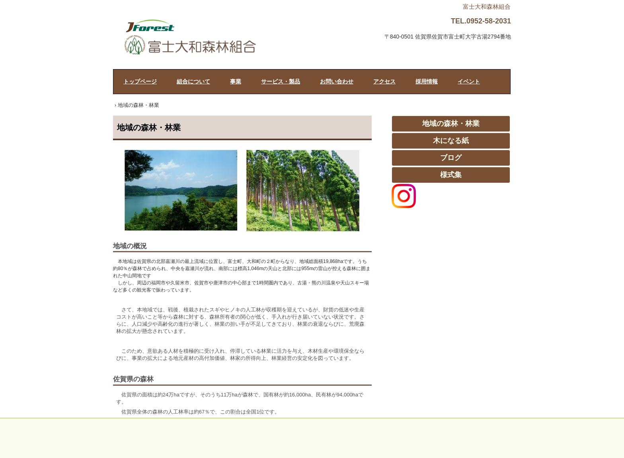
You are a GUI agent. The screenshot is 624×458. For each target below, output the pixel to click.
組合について (193, 81)
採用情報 (426, 81)
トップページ (140, 81)
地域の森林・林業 (451, 124)
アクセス (384, 81)
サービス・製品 (280, 81)
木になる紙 (451, 141)
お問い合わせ (336, 81)
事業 (235, 81)
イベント (469, 81)
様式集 (451, 175)
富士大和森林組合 (209, 38)
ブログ (451, 158)
